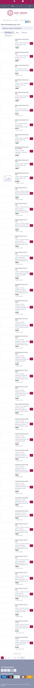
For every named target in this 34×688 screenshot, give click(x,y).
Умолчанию (8, 32)
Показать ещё (17, 653)
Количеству (8, 35)
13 (18, 657)
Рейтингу (24, 32)
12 (15, 657)
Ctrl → (22, 657)
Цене (17, 32)
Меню (12, 6)
